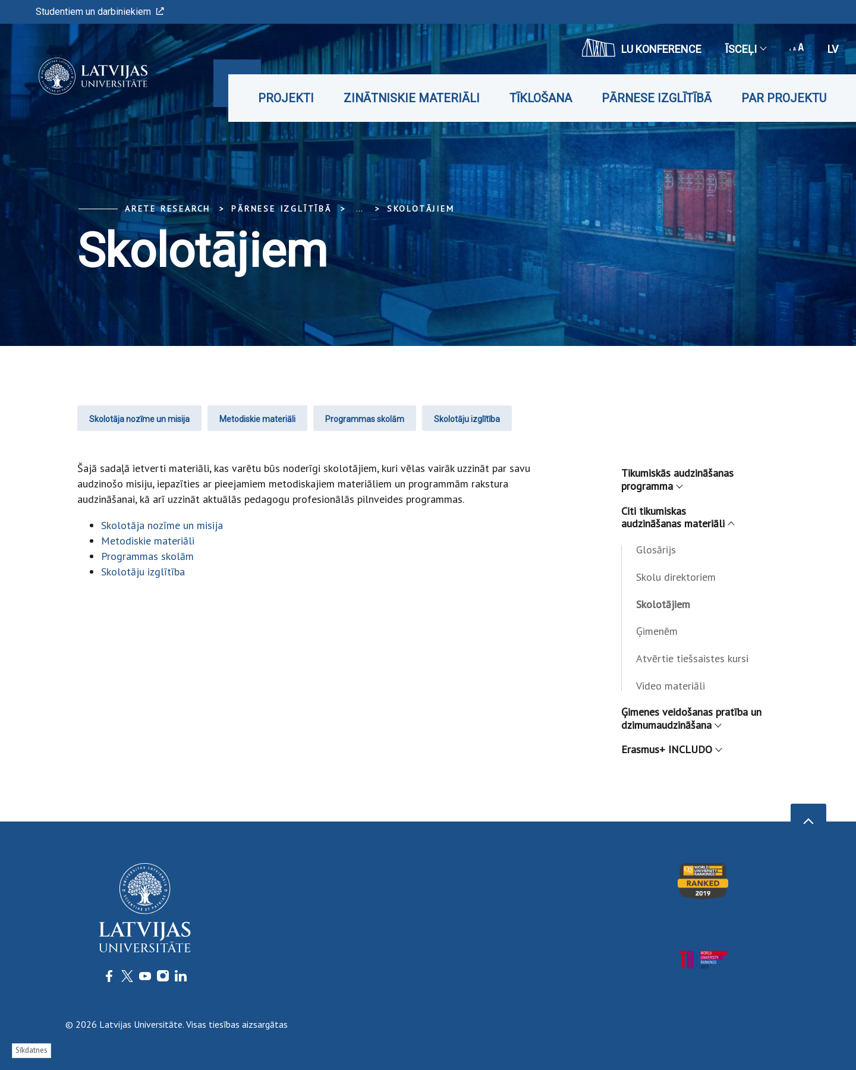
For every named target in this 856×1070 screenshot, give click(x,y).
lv (832, 49)
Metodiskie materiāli (257, 419)
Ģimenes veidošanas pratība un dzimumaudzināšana (691, 718)
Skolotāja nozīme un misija (139, 419)
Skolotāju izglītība (467, 419)
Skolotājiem (421, 208)
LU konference (641, 47)
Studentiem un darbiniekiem (100, 11)
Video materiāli (670, 686)
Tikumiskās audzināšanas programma (677, 479)
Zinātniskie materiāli (412, 98)
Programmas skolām (364, 419)
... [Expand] (359, 208)
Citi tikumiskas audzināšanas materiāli (677, 517)
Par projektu (783, 98)
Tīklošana (540, 98)
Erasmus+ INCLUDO (671, 749)
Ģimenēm (657, 631)
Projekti (286, 98)
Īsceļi (745, 49)
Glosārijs (656, 549)
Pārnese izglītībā (657, 98)
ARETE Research (167, 208)
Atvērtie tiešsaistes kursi (692, 658)
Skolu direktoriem (676, 577)
